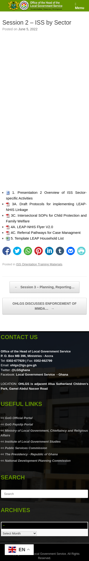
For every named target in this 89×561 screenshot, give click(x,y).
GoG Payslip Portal (19, 424)
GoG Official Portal (19, 418)
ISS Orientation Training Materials (39, 264)
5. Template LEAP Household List (37, 238)
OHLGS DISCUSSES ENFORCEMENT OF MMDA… (45, 306)
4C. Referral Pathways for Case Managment (45, 233)
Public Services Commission (26, 448)
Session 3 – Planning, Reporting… (44, 287)
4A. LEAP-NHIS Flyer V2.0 (32, 227)
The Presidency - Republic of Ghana (31, 454)
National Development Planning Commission (38, 460)
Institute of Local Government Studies (32, 441)
